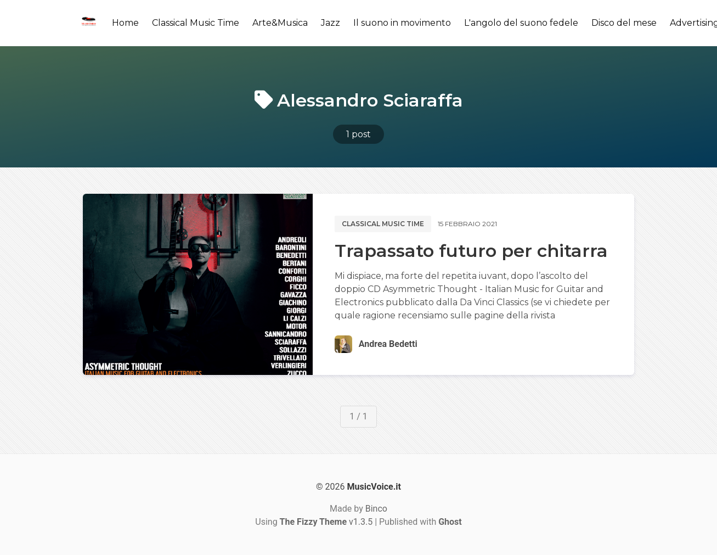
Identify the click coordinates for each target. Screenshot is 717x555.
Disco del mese (624, 23)
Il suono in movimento (402, 23)
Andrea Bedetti (388, 344)
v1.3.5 (326, 522)
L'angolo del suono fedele (521, 23)
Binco (376, 508)
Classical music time (383, 224)
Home (125, 23)
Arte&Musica (280, 23)
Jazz (330, 23)
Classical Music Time (195, 23)
